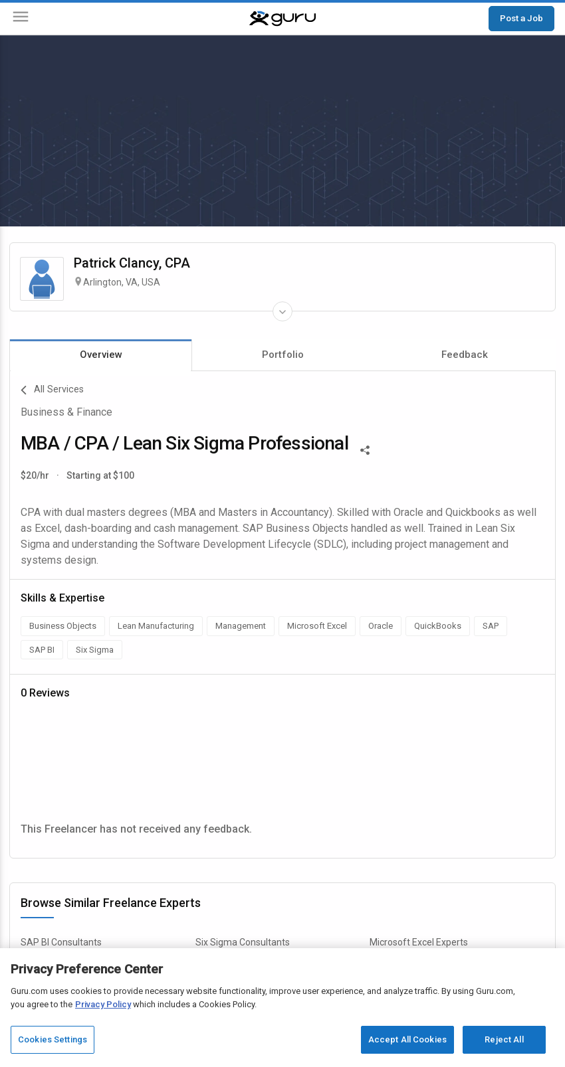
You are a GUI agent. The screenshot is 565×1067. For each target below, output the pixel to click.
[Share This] (365, 448)
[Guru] (282, 19)
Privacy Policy (103, 1004)
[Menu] (21, 19)
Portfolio (283, 355)
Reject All (504, 1039)
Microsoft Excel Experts (419, 942)
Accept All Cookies (407, 1039)
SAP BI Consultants (61, 942)
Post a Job (521, 18)
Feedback (464, 355)
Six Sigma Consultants (242, 942)
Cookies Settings (52, 1039)
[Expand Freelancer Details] (282, 311)
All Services (52, 390)
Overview (101, 355)
